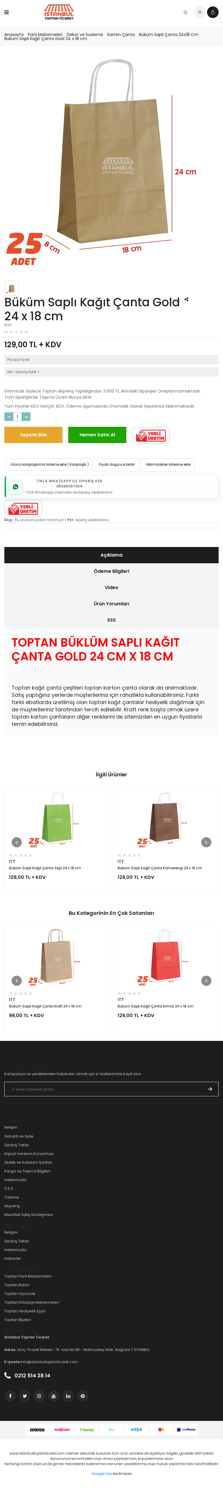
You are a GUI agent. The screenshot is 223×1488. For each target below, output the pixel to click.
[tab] (111, 555)
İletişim (10, 1127)
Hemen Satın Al (97, 434)
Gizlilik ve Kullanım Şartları (28, 1162)
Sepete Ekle (33, 434)
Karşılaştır (78, 464)
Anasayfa (14, 35)
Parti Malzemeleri (45, 35)
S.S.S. (9, 1188)
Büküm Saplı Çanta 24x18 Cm (168, 35)
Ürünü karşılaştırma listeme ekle (37, 464)
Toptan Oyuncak (19, 1293)
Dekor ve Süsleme (85, 35)
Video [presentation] (111, 587)
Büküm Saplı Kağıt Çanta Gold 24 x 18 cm (45, 39)
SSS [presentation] (111, 620)
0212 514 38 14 (27, 1375)
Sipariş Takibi (16, 1145)
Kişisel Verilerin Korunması (29, 1153)
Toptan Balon (16, 1285)
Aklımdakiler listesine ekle (167, 464)
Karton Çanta (121, 35)
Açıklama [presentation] (111, 555)
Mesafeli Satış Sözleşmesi (28, 1214)
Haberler (12, 1258)
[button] (17, 842)
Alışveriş (12, 1206)
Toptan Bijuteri (17, 1320)
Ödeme (11, 1197)
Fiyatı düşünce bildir (116, 464)
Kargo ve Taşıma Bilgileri (27, 1171)
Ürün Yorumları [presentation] (111, 603)
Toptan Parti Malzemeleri (27, 1276)
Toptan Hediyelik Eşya (24, 1311)
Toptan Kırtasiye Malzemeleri (31, 1302)
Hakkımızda (15, 1180)
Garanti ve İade (18, 1136)
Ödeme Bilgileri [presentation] (111, 571)
